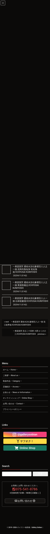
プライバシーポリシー (12, 409)
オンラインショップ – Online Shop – (18, 398)
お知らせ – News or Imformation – (17, 392)
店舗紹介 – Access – (11, 387)
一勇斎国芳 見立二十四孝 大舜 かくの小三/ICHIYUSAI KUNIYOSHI (29, 332)
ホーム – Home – (10, 370)
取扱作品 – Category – (12, 381)
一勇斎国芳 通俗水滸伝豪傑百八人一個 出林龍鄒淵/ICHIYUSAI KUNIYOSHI (30, 299)
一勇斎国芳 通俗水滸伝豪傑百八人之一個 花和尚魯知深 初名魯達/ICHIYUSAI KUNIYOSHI (30, 269)
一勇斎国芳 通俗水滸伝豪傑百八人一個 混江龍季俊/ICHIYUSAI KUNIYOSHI (24, 323)
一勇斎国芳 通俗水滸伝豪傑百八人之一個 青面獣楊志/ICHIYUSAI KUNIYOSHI (30, 285)
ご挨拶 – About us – (11, 375)
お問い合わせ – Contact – (14, 404)
